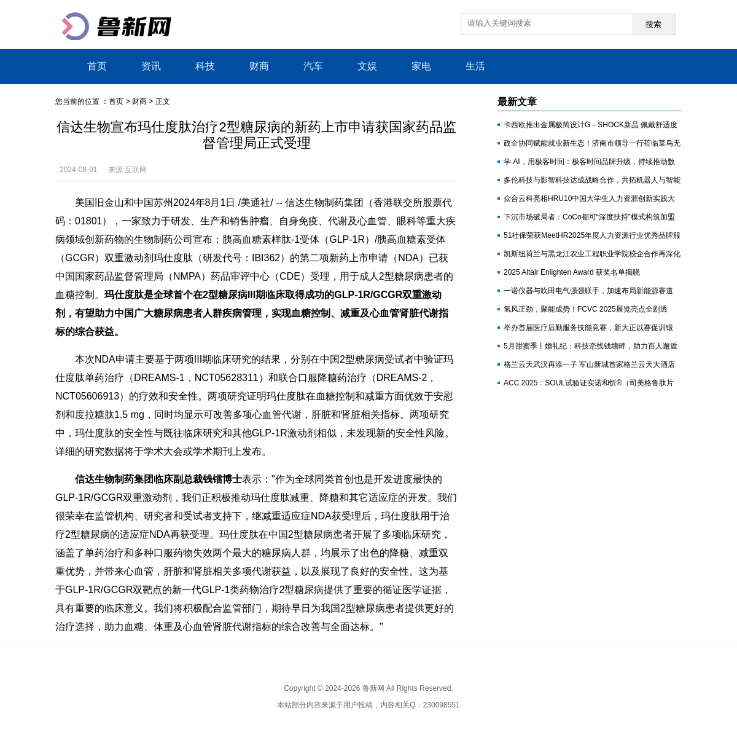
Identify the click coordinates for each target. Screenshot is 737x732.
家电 (421, 66)
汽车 (313, 66)
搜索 (653, 24)
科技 (205, 66)
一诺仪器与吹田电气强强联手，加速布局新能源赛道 (588, 290)
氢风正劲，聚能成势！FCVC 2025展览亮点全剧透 (586, 309)
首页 (97, 66)
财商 (259, 66)
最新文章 (517, 101)
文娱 (367, 66)
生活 (475, 66)
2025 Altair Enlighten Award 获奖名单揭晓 (572, 272)
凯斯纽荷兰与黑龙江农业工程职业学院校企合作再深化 (592, 254)
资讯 (151, 66)
